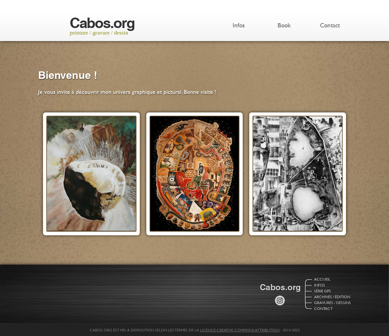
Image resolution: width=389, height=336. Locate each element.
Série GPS (322, 291)
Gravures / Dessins (332, 302)
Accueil (322, 279)
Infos (239, 25)
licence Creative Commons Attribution (240, 330)
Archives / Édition (332, 296)
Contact (330, 25)
